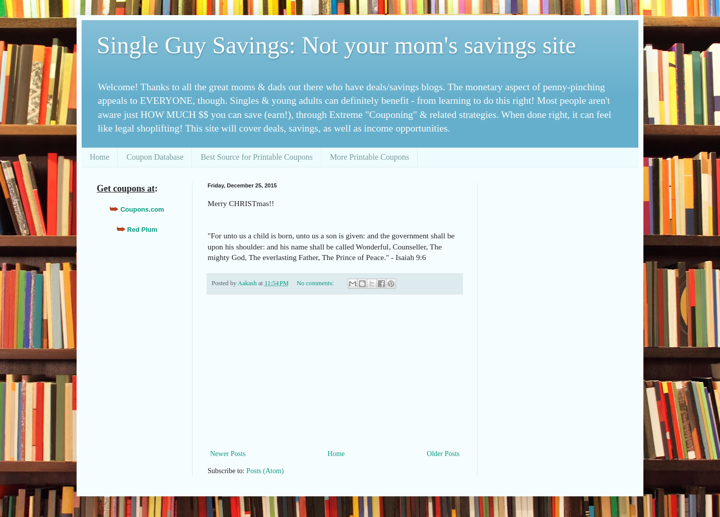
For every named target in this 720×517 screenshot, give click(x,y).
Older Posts (443, 454)
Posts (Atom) (265, 471)
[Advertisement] (335, 372)
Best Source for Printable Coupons (256, 157)
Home (99, 157)
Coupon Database (154, 157)
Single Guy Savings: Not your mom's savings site (336, 45)
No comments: (316, 283)
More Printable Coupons (369, 157)
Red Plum (142, 229)
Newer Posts (227, 454)
